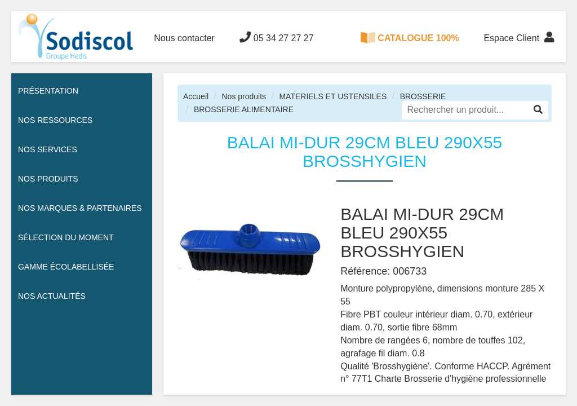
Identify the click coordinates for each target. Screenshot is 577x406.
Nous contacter (184, 38)
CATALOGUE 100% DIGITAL (410, 47)
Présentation (48, 90)
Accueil (195, 96)
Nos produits (243, 96)
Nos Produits (48, 178)
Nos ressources (55, 120)
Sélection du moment (66, 237)
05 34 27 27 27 (276, 37)
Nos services (47, 149)
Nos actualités (52, 296)
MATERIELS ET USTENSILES (333, 96)
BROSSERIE (423, 96)
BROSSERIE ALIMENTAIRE (244, 109)
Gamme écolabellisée (66, 266)
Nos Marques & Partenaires (80, 208)
